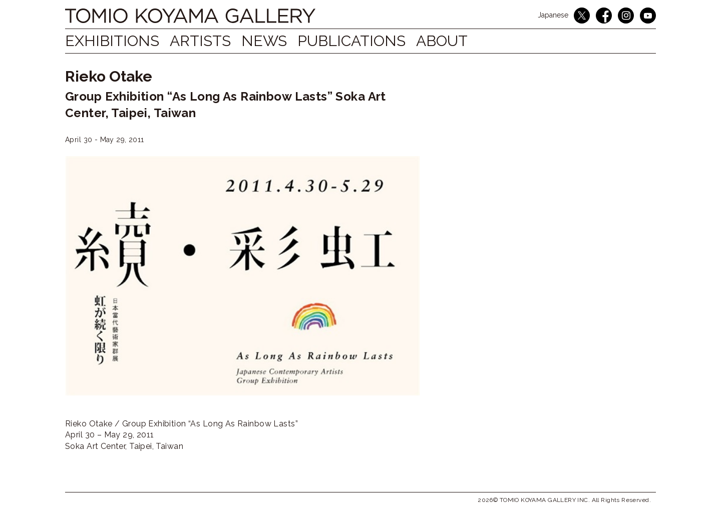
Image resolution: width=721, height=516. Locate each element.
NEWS (274, 41)
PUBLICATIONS (367, 41)
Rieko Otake (108, 76)
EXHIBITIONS (112, 41)
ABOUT (463, 41)
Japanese (553, 15)
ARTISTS (205, 41)
